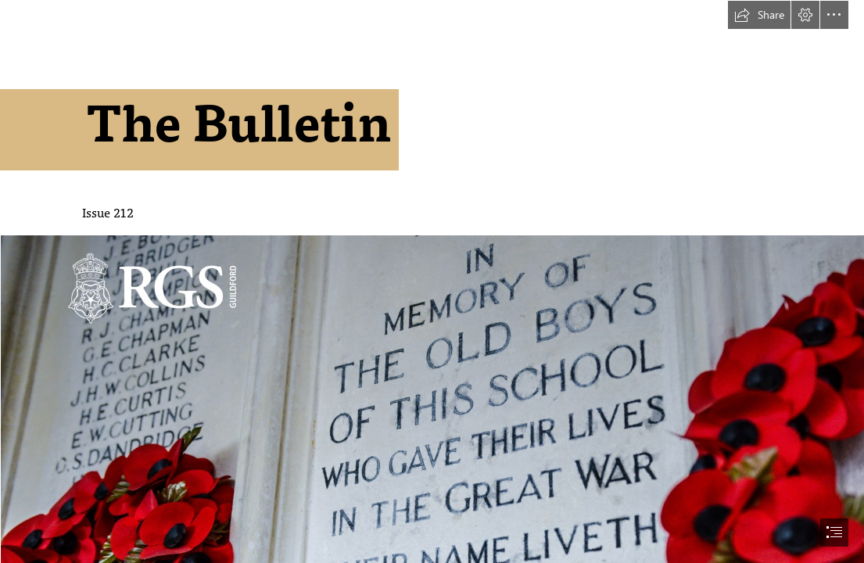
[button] (759, 15)
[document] (432, 281)
